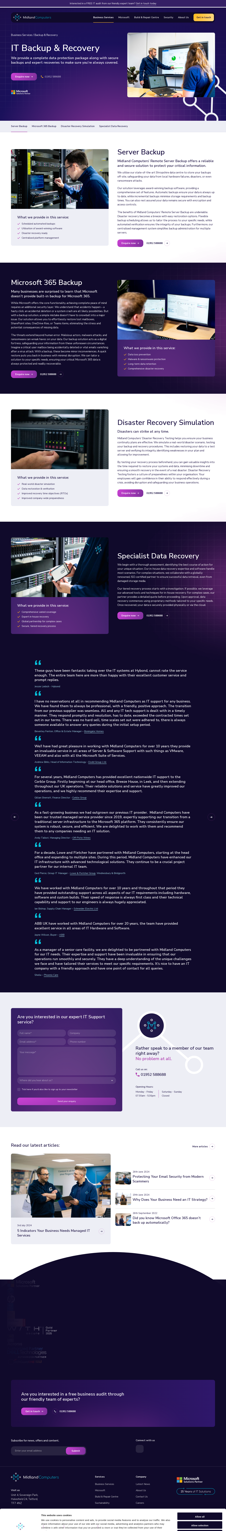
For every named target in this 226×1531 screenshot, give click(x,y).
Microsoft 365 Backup (44, 126)
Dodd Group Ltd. (97, 762)
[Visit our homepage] (35, 1476)
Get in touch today (146, 3)
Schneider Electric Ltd (86, 908)
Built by (109, 1526)
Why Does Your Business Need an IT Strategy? (170, 1199)
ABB (62, 935)
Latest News (143, 1484)
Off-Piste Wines (81, 838)
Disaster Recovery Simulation (78, 126)
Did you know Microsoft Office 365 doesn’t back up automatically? (167, 1220)
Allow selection (199, 1503)
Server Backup (19, 126)
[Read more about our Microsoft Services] (190, 1479)
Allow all (200, 1494)
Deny (200, 1511)
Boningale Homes (94, 731)
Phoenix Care (51, 975)
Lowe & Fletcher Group (83, 873)
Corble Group (79, 797)
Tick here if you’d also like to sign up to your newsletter (50, 1089)
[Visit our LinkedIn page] (140, 1449)
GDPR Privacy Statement (81, 1526)
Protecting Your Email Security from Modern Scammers (168, 1179)
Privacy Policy (54, 1526)
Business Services (21, 35)
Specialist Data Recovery (113, 126)
